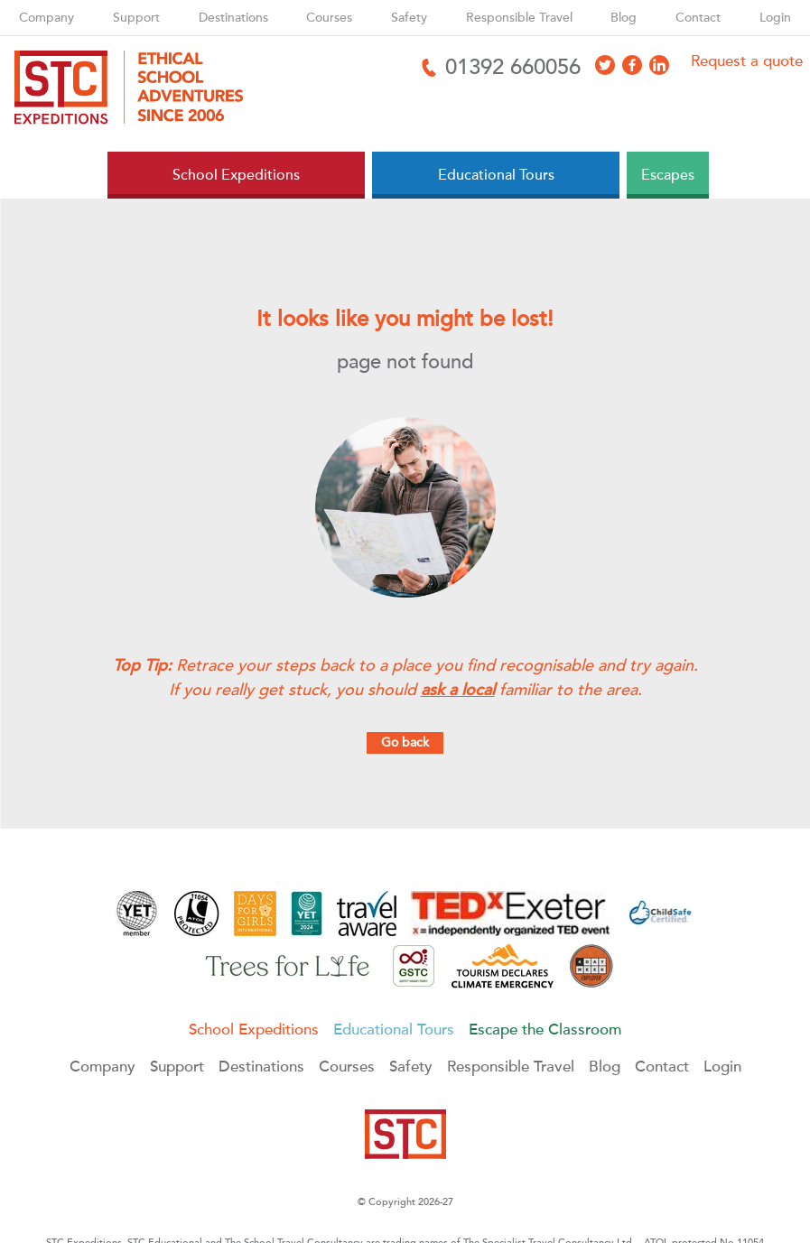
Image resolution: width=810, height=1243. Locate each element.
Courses (329, 17)
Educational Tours (393, 1029)
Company (46, 17)
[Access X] (605, 65)
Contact (698, 17)
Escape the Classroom (545, 1029)
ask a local (458, 690)
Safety (409, 17)
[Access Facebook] (632, 65)
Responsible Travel (519, 17)
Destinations (233, 17)
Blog (623, 17)
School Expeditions (254, 1029)
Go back (405, 742)
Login (775, 17)
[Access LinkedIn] (659, 65)
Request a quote (747, 60)
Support (136, 17)
